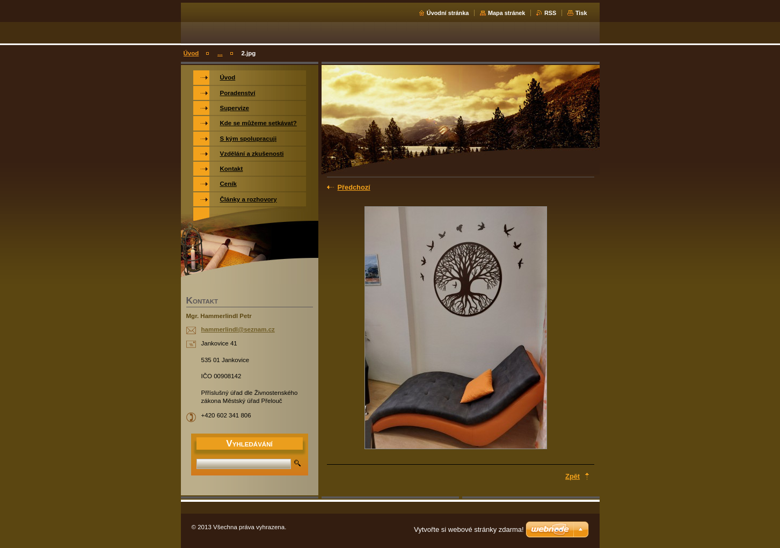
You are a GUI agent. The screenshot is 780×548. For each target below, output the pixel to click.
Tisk (581, 13)
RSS (550, 13)
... (220, 53)
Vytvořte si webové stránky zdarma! (469, 529)
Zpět (572, 476)
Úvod (191, 53)
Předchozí (354, 187)
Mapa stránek (507, 13)
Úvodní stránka (448, 13)
